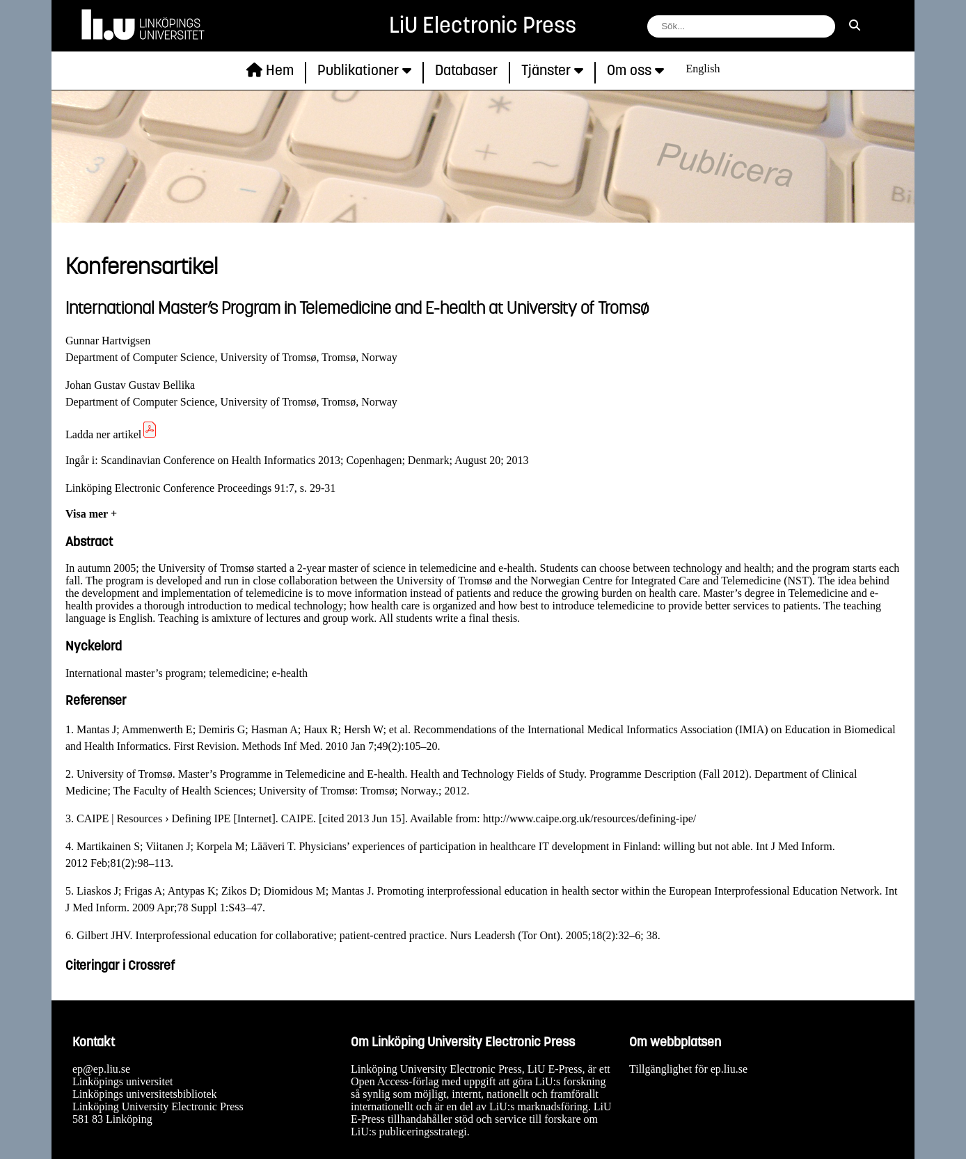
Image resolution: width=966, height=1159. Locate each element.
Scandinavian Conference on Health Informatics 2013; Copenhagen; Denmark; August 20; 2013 (315, 460)
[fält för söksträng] (741, 26)
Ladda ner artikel (111, 434)
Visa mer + (91, 514)
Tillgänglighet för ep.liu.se (688, 1069)
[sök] (854, 25)
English (703, 68)
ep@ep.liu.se (101, 1069)
